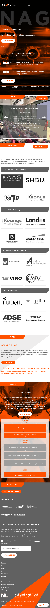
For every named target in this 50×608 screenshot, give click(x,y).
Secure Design (17, 605)
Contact (4, 576)
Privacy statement (8, 582)
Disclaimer (5, 587)
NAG (3, 565)
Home (3, 563)
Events (3, 568)
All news (42, 98)
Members (4, 574)
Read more (8, 41)
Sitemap (4, 590)
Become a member (11, 491)
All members (40, 146)
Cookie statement (7, 584)
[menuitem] (15, 2)
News (3, 571)
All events (8, 81)
